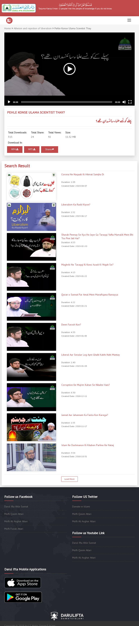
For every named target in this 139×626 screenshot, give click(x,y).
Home (7, 28)
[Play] (9, 102)
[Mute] (124, 102)
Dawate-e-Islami (81, 506)
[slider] (66, 102)
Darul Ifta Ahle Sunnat (16, 506)
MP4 (14, 149)
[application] (69, 69)
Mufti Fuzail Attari (13, 528)
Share (49, 149)
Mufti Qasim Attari (14, 514)
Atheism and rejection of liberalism (33, 28)
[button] (69, 69)
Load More (69, 479)
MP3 (31, 149)
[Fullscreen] (130, 102)
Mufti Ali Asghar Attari (16, 521)
